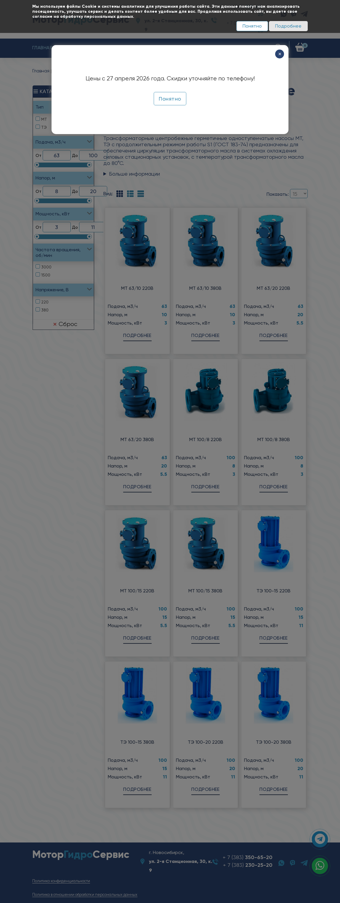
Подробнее (288, 26)
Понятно (252, 26)
